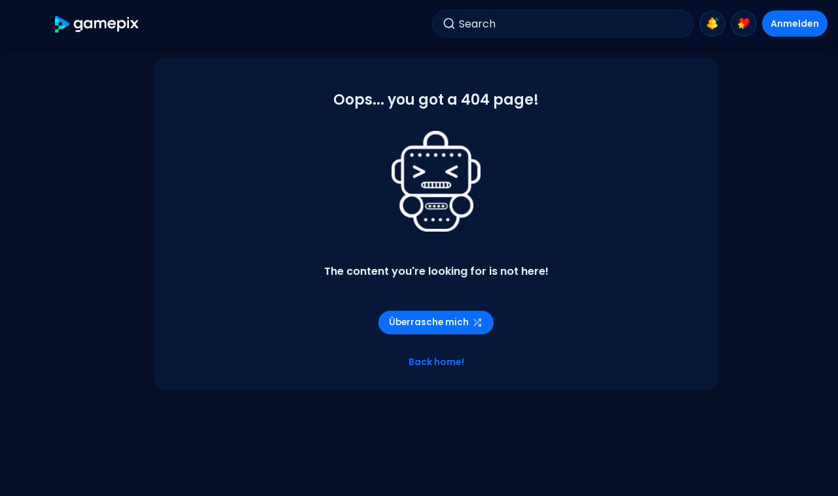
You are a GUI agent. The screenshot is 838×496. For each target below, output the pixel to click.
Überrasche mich (436, 322)
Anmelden (795, 23)
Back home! (436, 361)
